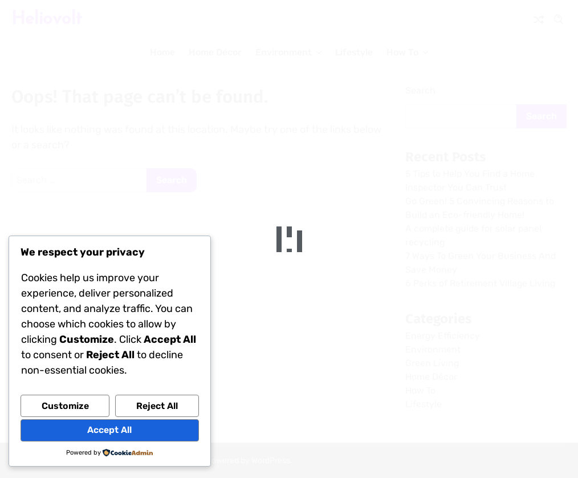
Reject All (157, 405)
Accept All (109, 429)
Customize (65, 405)
